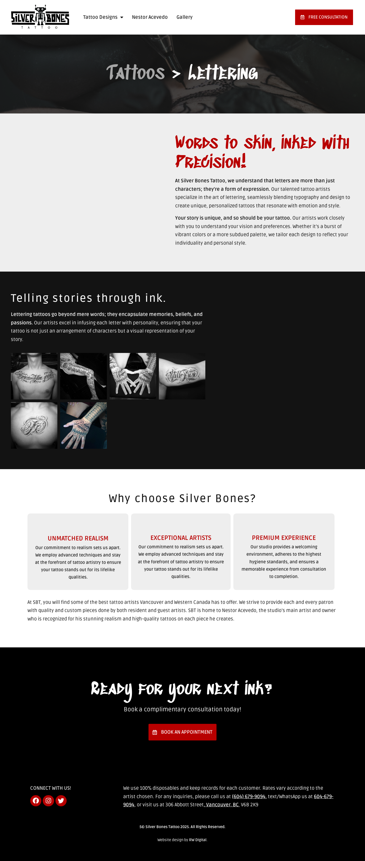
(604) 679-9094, (249, 796)
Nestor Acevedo (150, 17)
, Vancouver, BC (222, 805)
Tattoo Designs (103, 17)
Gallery (185, 17)
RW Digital (197, 840)
